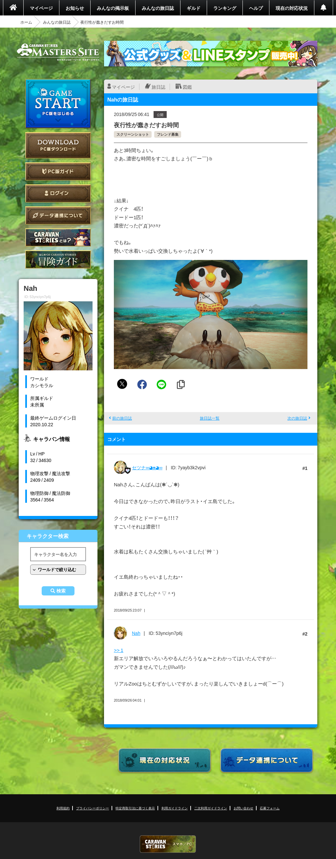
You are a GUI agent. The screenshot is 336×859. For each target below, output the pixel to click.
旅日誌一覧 (210, 418)
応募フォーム (270, 807)
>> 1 (118, 650)
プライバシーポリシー (92, 807)
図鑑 (187, 86)
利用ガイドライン (174, 807)
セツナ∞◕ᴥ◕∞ (147, 467)
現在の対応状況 (292, 8)
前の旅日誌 (122, 418)
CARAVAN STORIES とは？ (58, 237)
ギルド (193, 8)
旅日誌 (158, 86)
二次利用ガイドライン (210, 807)
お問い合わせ (243, 807)
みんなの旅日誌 (158, 8)
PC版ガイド (58, 171)
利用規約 (63, 807)
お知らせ (75, 8)
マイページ (41, 8)
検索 (61, 591)
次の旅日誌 (297, 418)
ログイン (58, 193)
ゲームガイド (58, 259)
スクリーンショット (132, 134)
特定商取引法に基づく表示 (135, 807)
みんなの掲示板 (113, 8)
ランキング (224, 8)
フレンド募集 (167, 134)
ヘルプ (256, 8)
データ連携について (58, 215)
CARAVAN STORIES (168, 844)
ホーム (26, 22)
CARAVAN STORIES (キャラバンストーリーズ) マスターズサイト (58, 52)
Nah (136, 633)
